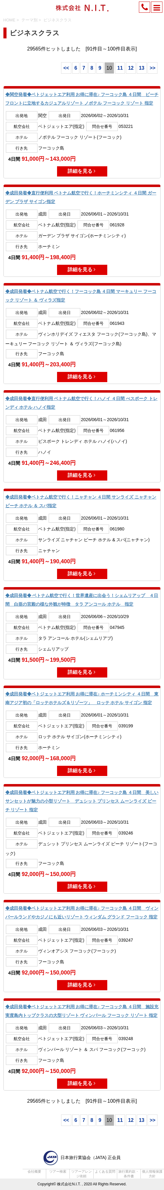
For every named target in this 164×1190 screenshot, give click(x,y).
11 (120, 68)
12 (131, 68)
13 (141, 68)
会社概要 (34, 1171)
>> (153, 68)
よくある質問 (105, 1171)
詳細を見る (82, 171)
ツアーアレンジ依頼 (81, 1174)
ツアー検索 (57, 1171)
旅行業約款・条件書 (128, 1174)
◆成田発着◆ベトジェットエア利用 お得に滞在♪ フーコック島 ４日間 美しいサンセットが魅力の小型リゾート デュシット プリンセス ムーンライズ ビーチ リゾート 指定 (82, 801)
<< (66, 68)
